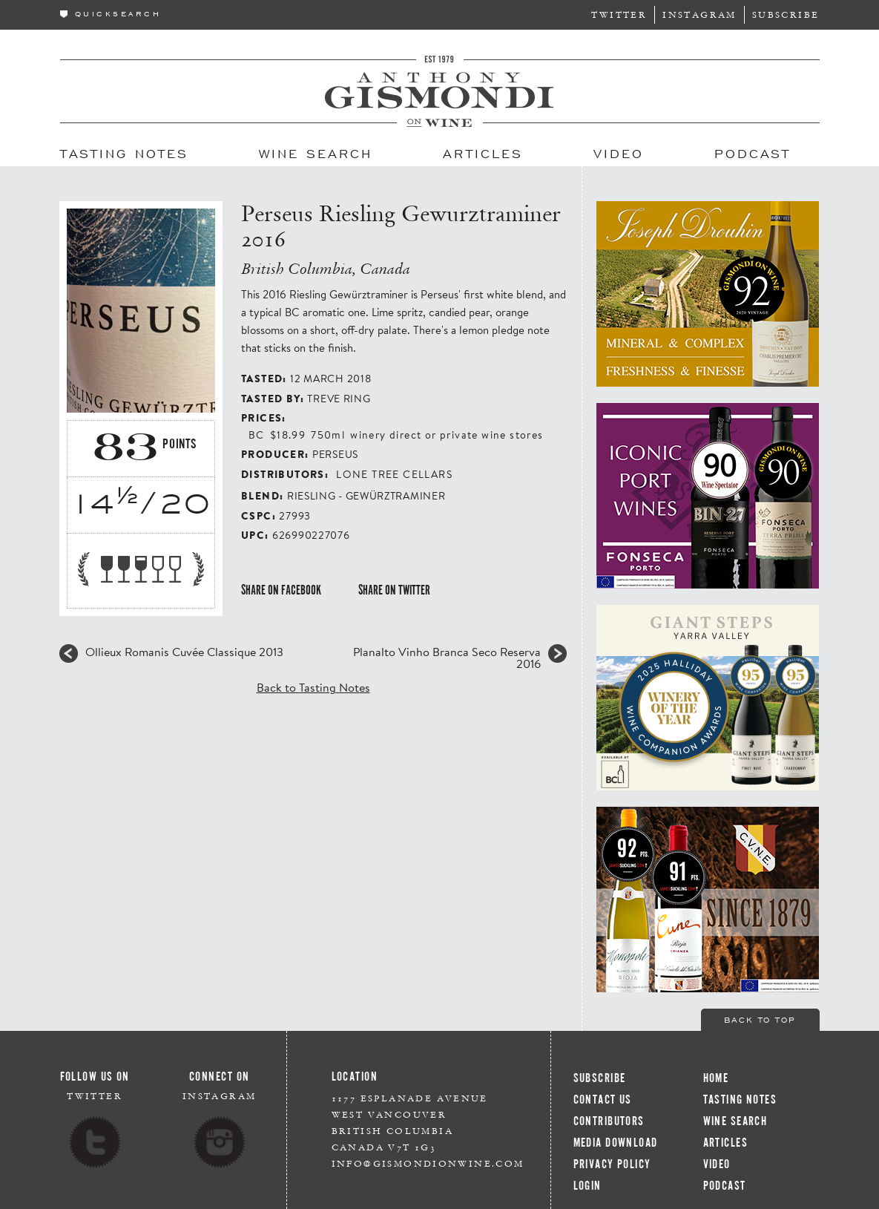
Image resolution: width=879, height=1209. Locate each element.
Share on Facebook (281, 590)
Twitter (619, 14)
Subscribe (786, 14)
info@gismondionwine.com (428, 1163)
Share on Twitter (394, 590)
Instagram (699, 14)
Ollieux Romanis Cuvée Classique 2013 (184, 652)
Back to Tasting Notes (313, 687)
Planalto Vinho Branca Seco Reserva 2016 (447, 657)
